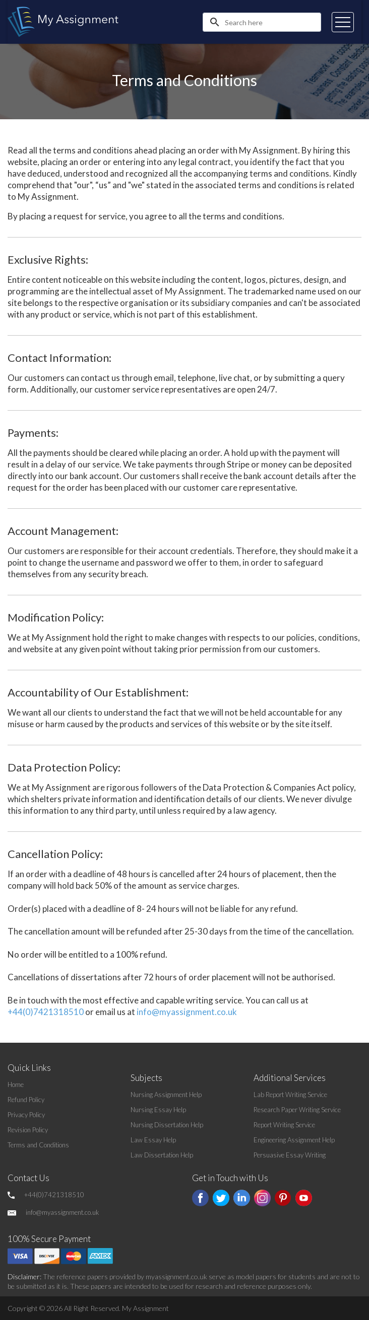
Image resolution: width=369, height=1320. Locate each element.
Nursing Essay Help (158, 1110)
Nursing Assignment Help (166, 1095)
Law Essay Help (153, 1140)
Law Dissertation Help (162, 1155)
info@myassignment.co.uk (187, 1011)
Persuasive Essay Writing (290, 1155)
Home (16, 1084)
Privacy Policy (26, 1115)
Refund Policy (26, 1100)
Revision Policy (28, 1130)
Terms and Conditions (38, 1145)
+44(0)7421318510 (46, 1011)
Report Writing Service (284, 1125)
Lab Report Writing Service (290, 1095)
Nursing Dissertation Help (167, 1125)
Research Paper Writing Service (297, 1110)
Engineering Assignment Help (294, 1140)
